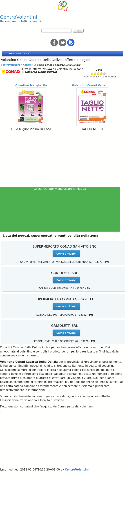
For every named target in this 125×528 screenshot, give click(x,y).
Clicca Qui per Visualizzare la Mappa (60, 188)
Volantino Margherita (31, 85)
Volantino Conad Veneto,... (92, 85)
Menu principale (19, 53)
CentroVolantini (18, 17)
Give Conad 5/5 (104, 73)
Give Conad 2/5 (95, 73)
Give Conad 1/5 (92, 73)
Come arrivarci (66, 253)
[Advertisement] (62, 159)
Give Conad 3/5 (98, 73)
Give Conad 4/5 (101, 73)
